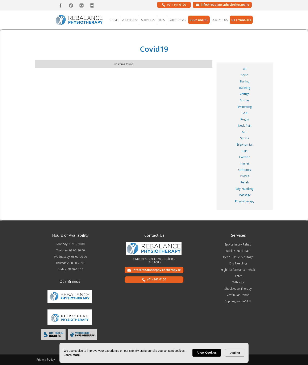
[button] (129, 20)
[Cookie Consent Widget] (154, 353)
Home (114, 20)
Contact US (220, 20)
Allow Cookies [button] (207, 352)
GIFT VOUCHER (241, 20)
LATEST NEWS (177, 20)
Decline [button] (234, 352)
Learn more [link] (72, 355)
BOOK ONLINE (199, 20)
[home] (79, 19)
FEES (162, 20)
